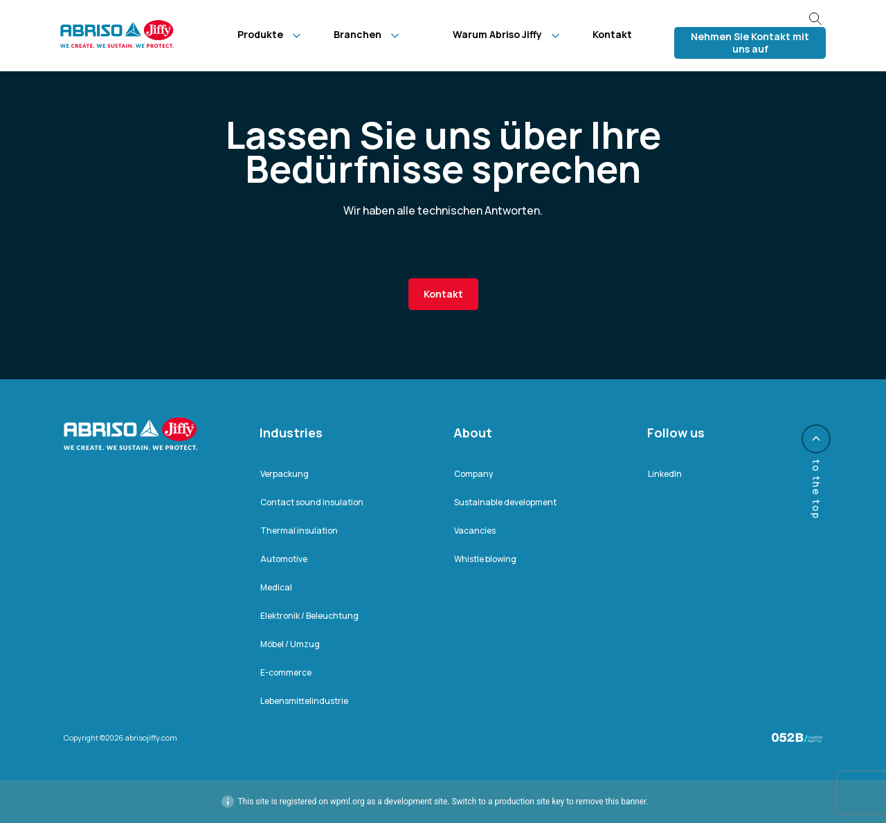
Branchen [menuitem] (357, 34)
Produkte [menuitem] (260, 34)
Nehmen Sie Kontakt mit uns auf (750, 42)
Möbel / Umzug (290, 644)
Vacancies (475, 530)
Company (473, 474)
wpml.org (347, 801)
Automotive (283, 559)
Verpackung (284, 474)
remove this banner (611, 801)
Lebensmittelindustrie (304, 701)
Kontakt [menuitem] (612, 34)
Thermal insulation (299, 530)
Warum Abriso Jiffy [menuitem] (497, 34)
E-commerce (285, 672)
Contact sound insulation (311, 502)
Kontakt (443, 293)
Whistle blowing (485, 559)
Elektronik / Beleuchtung (309, 616)
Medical (276, 587)
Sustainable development (505, 502)
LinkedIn (665, 474)
